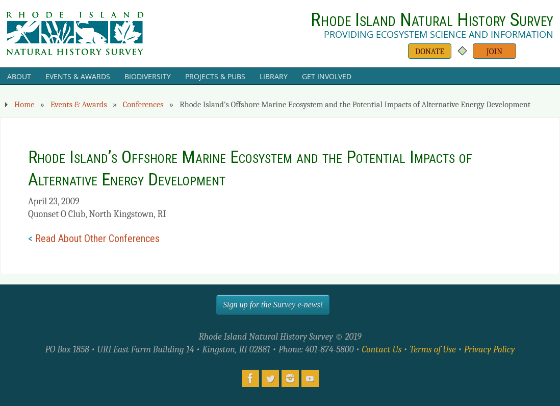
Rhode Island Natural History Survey (432, 20)
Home (24, 104)
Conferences (143, 104)
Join (494, 51)
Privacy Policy (489, 349)
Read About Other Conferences (97, 238)
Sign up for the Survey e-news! (273, 304)
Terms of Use (433, 349)
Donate (429, 51)
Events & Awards (78, 104)
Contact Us (381, 349)
